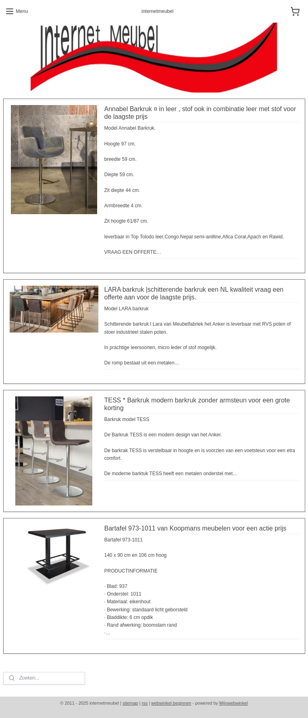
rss (145, 703)
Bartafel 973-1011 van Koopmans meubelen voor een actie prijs (195, 528)
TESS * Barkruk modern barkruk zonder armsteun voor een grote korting (197, 404)
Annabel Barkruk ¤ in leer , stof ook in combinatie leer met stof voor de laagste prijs (200, 112)
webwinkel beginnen (171, 703)
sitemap (130, 703)
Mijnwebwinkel (233, 703)
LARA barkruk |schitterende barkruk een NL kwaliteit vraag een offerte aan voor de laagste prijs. (194, 293)
